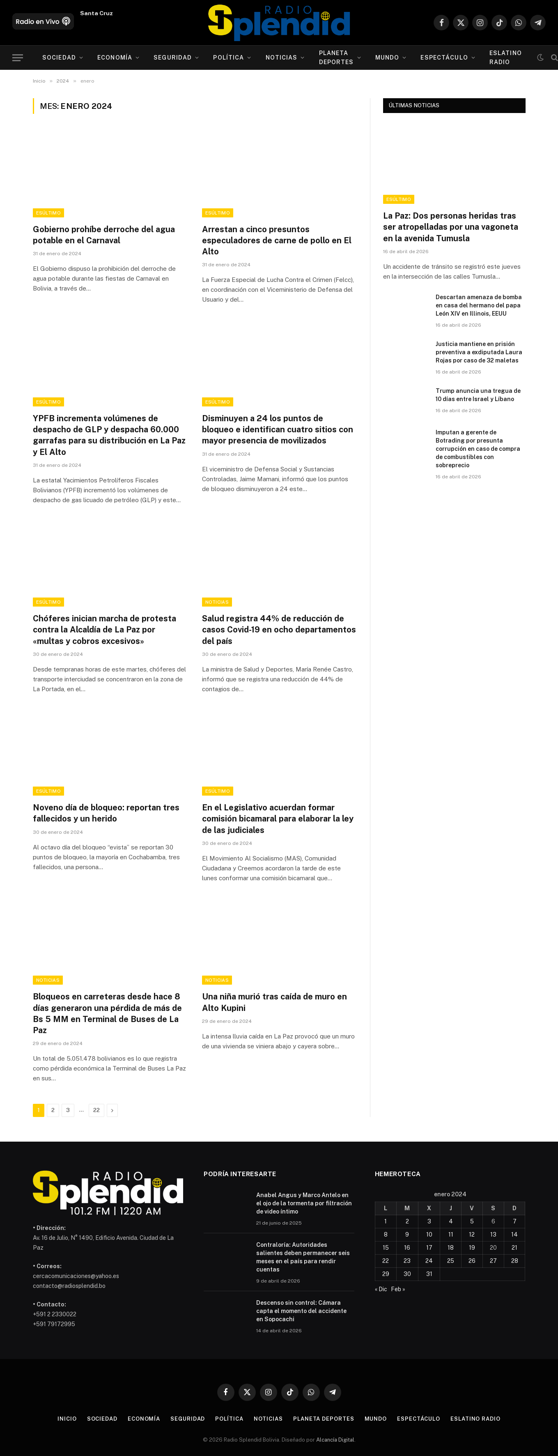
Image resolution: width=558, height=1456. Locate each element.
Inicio (66, 1419)
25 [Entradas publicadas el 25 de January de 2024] (450, 1261)
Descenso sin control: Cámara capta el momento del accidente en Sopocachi (301, 1310)
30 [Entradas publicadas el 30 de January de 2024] (407, 1274)
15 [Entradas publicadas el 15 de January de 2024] (386, 1247)
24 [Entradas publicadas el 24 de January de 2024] (429, 1261)
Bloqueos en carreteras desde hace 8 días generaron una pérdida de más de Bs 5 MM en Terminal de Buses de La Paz (107, 1013)
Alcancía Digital (335, 1440)
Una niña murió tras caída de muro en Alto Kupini (274, 1002)
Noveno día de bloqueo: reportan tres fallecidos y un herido (106, 813)
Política (228, 57)
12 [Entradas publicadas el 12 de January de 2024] (472, 1234)
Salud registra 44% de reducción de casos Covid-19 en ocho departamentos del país (279, 630)
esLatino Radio (505, 57)
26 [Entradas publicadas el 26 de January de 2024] (471, 1261)
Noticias (282, 57)
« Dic (381, 1289)
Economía (114, 57)
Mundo (387, 57)
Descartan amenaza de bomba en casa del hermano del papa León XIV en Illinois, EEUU (479, 305)
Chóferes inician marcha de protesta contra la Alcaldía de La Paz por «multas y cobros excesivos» (104, 630)
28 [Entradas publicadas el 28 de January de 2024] (514, 1261)
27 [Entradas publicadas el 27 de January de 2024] (493, 1261)
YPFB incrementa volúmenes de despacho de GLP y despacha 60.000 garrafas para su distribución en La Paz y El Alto (109, 435)
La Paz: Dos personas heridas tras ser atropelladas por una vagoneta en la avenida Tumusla (450, 227)
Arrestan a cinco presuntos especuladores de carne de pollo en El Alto (276, 240)
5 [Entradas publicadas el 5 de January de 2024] (472, 1221)
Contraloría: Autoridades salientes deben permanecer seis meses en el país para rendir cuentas (303, 1257)
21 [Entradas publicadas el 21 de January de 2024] (514, 1247)
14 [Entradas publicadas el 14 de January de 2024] (514, 1234)
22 (96, 1110)
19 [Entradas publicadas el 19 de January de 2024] (472, 1247)
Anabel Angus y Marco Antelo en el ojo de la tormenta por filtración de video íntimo (304, 1203)
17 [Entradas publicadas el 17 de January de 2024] (429, 1247)
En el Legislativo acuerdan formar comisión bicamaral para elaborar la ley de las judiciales (278, 819)
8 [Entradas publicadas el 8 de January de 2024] (386, 1234)
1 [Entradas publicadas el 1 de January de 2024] (385, 1221)
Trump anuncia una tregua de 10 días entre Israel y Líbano (478, 395)
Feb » (398, 1289)
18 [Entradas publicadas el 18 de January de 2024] (451, 1247)
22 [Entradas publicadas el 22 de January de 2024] (385, 1261)
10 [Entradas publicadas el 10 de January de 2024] (429, 1234)
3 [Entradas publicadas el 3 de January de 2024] (429, 1221)
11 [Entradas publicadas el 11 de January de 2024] (450, 1234)
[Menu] (17, 57)
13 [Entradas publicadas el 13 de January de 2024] (493, 1234)
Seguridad (173, 57)
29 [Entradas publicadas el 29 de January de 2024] (385, 1274)
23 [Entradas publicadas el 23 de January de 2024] (407, 1261)
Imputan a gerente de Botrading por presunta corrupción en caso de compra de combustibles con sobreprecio (478, 448)
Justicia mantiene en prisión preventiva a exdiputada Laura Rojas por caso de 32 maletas (479, 352)
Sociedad (59, 57)
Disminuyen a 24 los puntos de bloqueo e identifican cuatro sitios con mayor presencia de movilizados (277, 429)
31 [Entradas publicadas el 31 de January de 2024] (429, 1274)
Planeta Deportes (336, 57)
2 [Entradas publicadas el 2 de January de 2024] (407, 1221)
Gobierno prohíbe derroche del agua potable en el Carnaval (104, 234)
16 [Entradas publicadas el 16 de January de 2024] (407, 1247)
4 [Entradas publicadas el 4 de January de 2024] (451, 1221)
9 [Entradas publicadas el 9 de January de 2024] (407, 1234)
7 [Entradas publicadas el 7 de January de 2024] (515, 1221)
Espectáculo (444, 57)
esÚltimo (48, 212)
